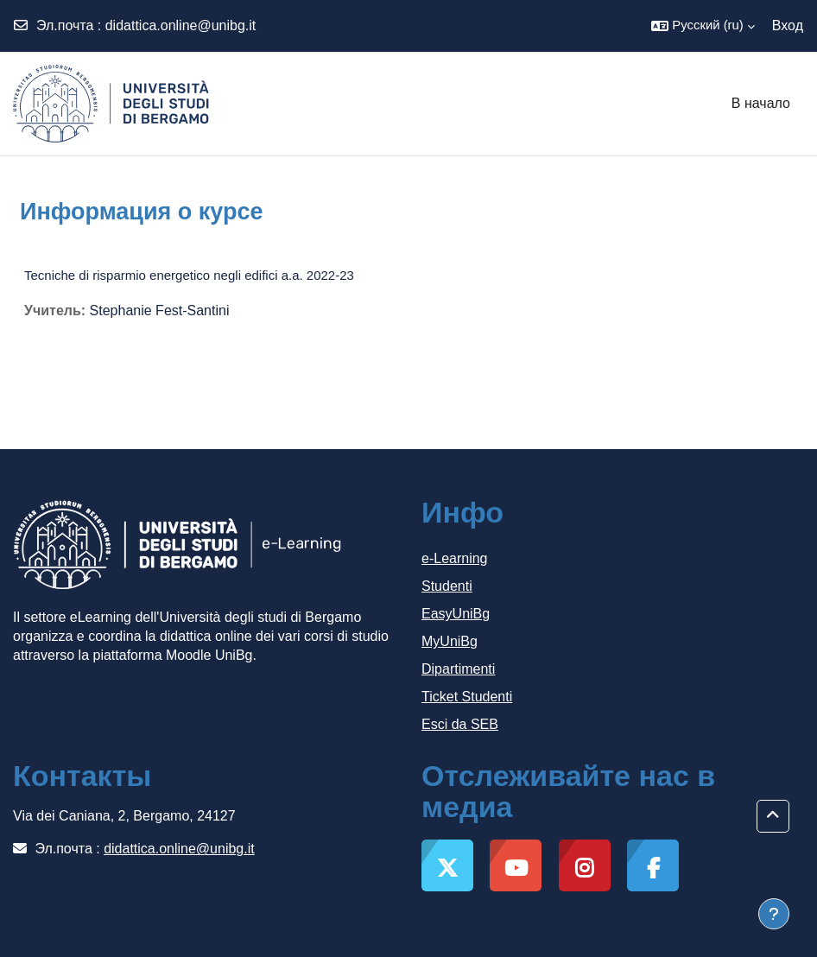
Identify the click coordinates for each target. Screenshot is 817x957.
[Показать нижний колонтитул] (773, 913)
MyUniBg (449, 641)
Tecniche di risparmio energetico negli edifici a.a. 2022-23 (189, 275)
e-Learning (454, 558)
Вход (787, 25)
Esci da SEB (459, 724)
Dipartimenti (458, 669)
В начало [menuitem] (761, 103)
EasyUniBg (455, 613)
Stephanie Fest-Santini (160, 310)
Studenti (446, 586)
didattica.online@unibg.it (180, 25)
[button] (702, 26)
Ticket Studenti (466, 696)
